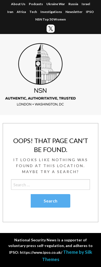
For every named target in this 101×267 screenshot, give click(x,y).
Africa (21, 12)
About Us (18, 4)
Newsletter (73, 12)
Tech (33, 12)
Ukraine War (55, 4)
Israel (86, 4)
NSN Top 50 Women (50, 19)
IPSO (90, 12)
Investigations (51, 12)
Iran (10, 12)
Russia (73, 4)
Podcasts (36, 4)
